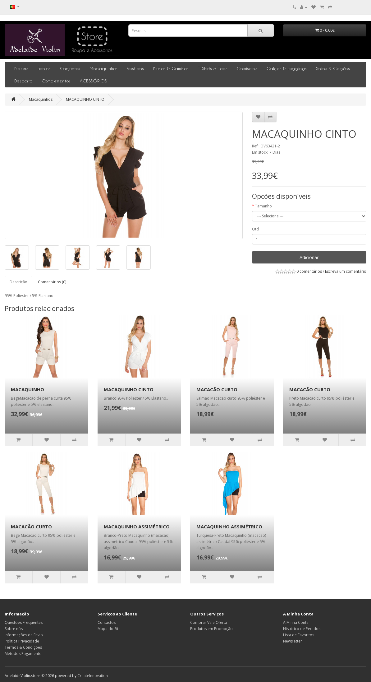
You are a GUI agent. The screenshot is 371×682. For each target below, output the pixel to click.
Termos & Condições (23, 647)
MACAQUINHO (27, 389)
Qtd (255, 229)
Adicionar (309, 257)
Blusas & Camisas (171, 68)
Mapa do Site (109, 628)
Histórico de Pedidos (301, 628)
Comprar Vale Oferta (208, 622)
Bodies (44, 68)
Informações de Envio (24, 635)
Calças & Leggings (287, 68)
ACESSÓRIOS (93, 80)
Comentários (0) (52, 282)
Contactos (107, 622)
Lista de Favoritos (298, 635)
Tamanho (263, 206)
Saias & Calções (333, 68)
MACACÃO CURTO (216, 389)
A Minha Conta (296, 622)
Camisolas (247, 68)
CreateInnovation (92, 675)
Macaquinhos (103, 68)
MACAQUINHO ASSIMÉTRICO (137, 526)
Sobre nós (14, 628)
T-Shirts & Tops (212, 68)
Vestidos (135, 68)
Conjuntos (70, 68)
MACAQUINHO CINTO (85, 99)
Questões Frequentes (24, 622)
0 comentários (309, 271)
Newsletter (292, 641)
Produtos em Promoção (211, 628)
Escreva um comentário (345, 271)
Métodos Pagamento (23, 653)
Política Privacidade (22, 641)
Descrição (18, 282)
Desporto (23, 80)
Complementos (56, 80)
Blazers (21, 68)
